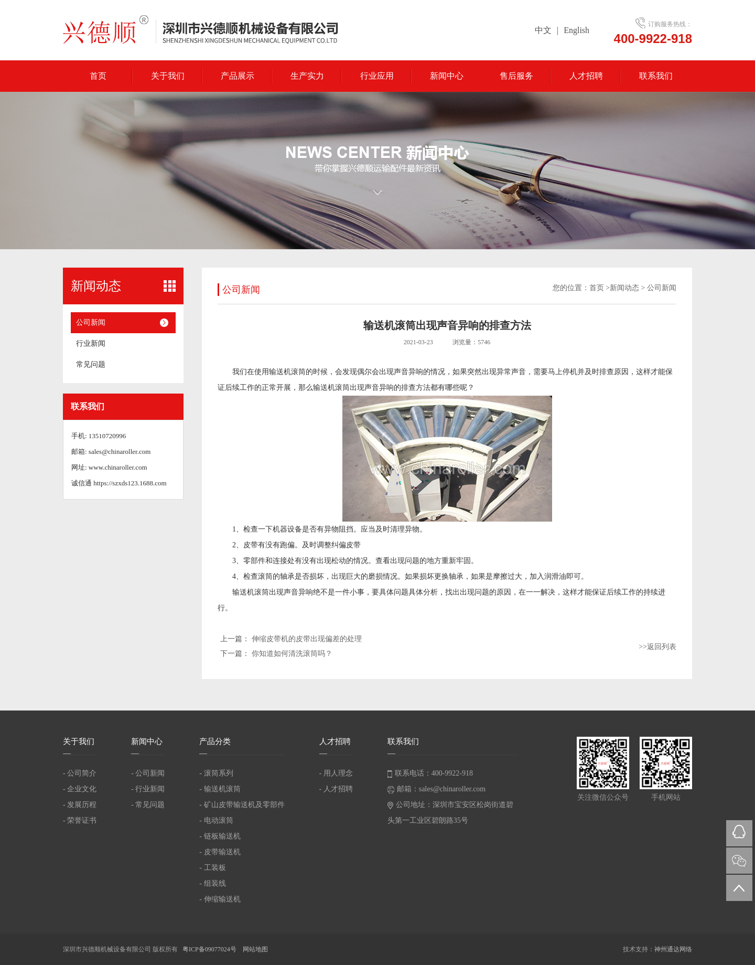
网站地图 (255, 949)
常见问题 (90, 364)
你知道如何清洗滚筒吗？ (292, 654)
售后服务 (516, 75)
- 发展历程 (79, 805)
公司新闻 (90, 322)
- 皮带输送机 (219, 852)
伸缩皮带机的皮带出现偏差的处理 (307, 639)
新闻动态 (624, 288)
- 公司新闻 (148, 773)
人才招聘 (586, 75)
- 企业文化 (79, 789)
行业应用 (377, 75)
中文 (543, 30)
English (576, 30)
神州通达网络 (673, 949)
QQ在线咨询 (739, 833)
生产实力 (307, 75)
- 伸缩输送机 (219, 899)
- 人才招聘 (336, 789)
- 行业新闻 (148, 789)
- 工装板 (212, 868)
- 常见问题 (148, 805)
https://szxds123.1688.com (129, 483)
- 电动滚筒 (216, 820)
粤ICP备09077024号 (210, 949)
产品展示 (237, 75)
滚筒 (265, 576)
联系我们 (656, 75)
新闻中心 (446, 75)
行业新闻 (90, 343)
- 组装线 (212, 883)
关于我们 (168, 75)
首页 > (599, 288)
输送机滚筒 (287, 372)
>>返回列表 (657, 647)
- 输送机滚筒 (219, 789)
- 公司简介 (79, 773)
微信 (739, 860)
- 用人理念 (336, 773)
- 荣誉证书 (79, 820)
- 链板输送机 (219, 836)
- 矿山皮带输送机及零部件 (241, 805)
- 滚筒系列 (216, 773)
